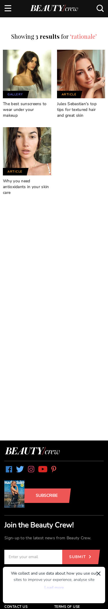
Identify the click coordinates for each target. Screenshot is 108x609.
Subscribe (47, 495)
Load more (54, 588)
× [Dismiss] (98, 573)
